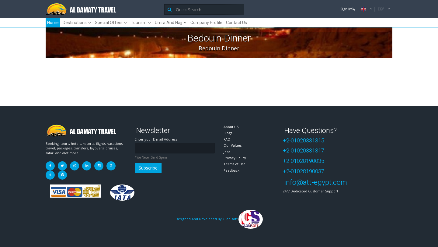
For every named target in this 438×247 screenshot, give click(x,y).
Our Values (233, 145)
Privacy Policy (235, 158)
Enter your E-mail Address (156, 139)
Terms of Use (234, 164)
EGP (381, 9)
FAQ (227, 139)
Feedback (231, 170)
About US (231, 126)
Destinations (75, 22)
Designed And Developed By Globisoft (219, 219)
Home (53, 22)
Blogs (228, 133)
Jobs (227, 151)
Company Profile (206, 22)
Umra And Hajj (168, 22)
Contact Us (236, 22)
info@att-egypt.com (315, 182)
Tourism (139, 22)
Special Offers (109, 22)
